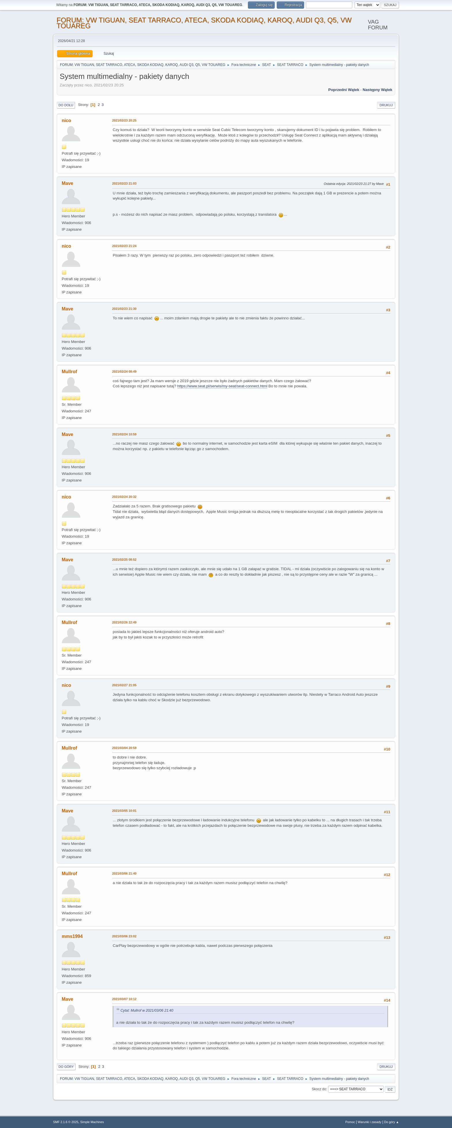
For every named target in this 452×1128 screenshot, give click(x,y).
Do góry (66, 1066)
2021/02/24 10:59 (124, 434)
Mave (67, 183)
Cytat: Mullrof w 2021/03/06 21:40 (146, 1010)
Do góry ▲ (391, 1122)
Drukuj (386, 105)
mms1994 (72, 936)
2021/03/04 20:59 (124, 748)
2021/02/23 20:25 (124, 120)
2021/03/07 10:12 (124, 999)
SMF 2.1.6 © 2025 (65, 1122)
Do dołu (66, 105)
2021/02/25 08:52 (124, 559)
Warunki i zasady (369, 1122)
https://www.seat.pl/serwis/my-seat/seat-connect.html (222, 386)
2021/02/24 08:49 (124, 371)
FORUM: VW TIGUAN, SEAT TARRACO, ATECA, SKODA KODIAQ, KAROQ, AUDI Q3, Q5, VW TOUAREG (204, 23)
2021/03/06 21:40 (124, 873)
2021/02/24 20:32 (124, 496)
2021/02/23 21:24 (124, 246)
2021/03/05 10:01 (124, 810)
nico (66, 120)
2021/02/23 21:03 (124, 183)
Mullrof (69, 371)
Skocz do (319, 1089)
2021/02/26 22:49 (124, 622)
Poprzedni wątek (343, 90)
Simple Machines (92, 1122)
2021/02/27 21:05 (124, 685)
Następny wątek (377, 90)
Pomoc (350, 1122)
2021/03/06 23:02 (124, 936)
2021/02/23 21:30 (124, 308)
